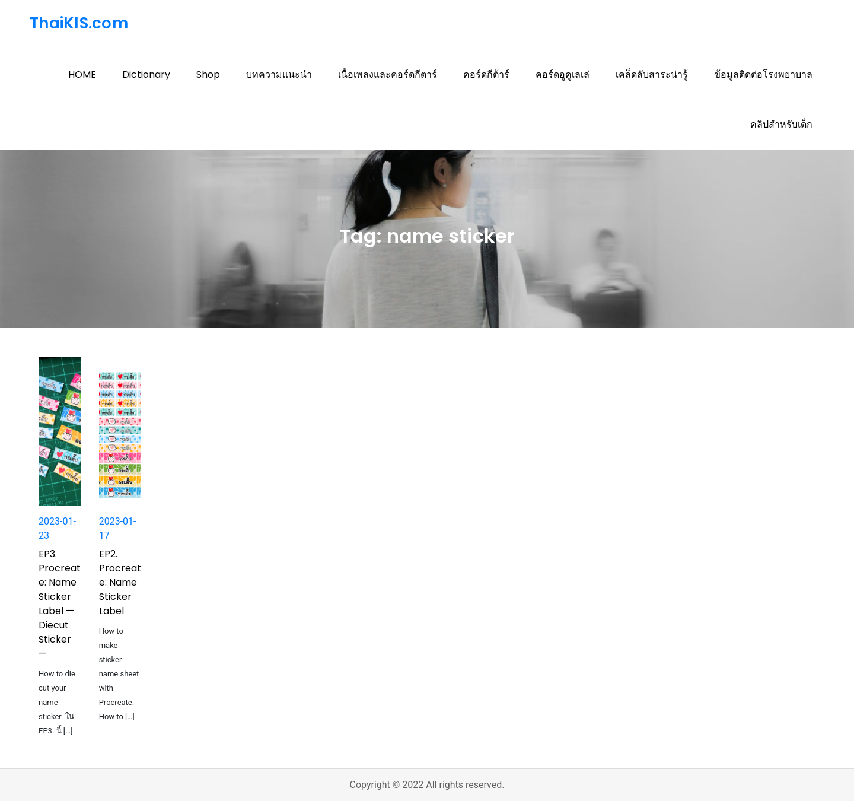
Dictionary (146, 74)
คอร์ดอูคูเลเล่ (562, 74)
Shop (208, 74)
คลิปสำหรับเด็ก (781, 124)
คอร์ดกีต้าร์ (486, 74)
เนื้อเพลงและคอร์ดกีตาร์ (387, 74)
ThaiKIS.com (79, 23)
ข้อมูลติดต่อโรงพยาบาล (763, 74)
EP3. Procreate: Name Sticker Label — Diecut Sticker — (60, 603)
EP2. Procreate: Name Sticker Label (120, 582)
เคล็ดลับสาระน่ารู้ (652, 74)
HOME (82, 74)
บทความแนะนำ (279, 74)
